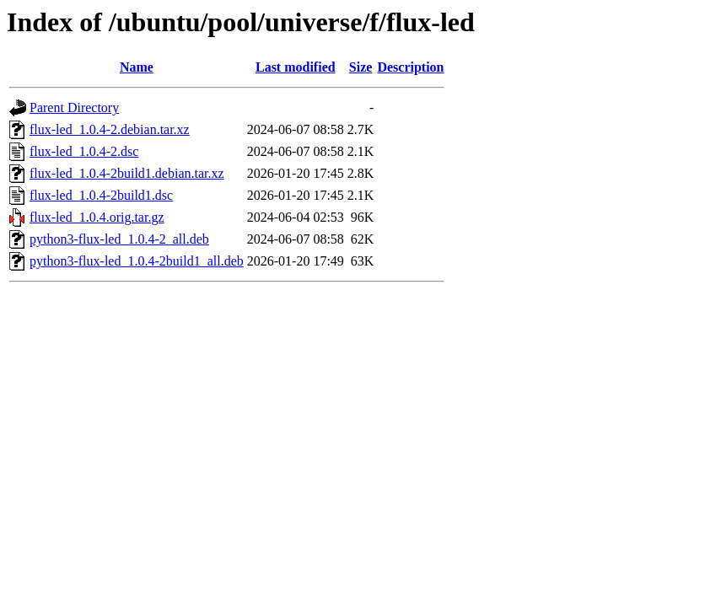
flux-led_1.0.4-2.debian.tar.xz (110, 129)
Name (136, 67)
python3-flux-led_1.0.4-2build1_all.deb (137, 261)
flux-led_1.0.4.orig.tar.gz (97, 217)
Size (361, 67)
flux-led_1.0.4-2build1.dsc (101, 195)
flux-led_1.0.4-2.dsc (84, 151)
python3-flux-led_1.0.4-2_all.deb (119, 239)
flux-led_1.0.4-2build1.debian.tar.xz (127, 173)
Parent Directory (74, 107)
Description (410, 67)
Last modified (296, 67)
